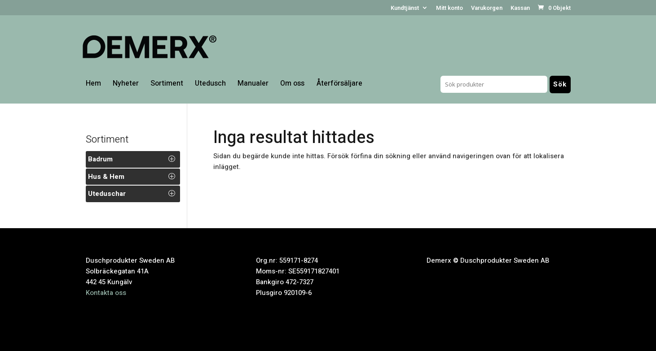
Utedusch (210, 84)
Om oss (292, 84)
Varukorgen (486, 8)
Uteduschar (107, 194)
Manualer (253, 84)
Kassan (520, 8)
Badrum (100, 159)
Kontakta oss (106, 293)
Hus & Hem (106, 177)
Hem (93, 84)
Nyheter (126, 84)
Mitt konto (449, 8)
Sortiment (166, 84)
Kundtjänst (405, 8)
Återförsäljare (339, 84)
